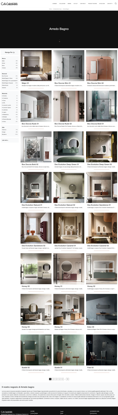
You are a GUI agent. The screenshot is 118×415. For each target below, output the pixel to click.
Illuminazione (93, 413)
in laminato (5, 109)
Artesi (3, 63)
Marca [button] (4, 58)
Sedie (61, 413)
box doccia (5, 76)
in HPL (3, 102)
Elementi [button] (4, 73)
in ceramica (5, 98)
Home (50, 9)
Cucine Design (34, 413)
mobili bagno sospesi (7, 83)
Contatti (109, 3)
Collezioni (62, 3)
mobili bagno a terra (7, 78)
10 (67, 379)
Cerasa (4, 67)
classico (4, 129)
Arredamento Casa (57, 9)
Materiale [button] (4, 93)
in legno (4, 112)
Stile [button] (3, 127)
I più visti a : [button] (5, 140)
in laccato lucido (6, 105)
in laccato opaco (6, 107)
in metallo (4, 116)
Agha (3, 60)
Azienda (55, 3)
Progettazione (92, 3)
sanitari (4, 87)
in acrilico (4, 95)
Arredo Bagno (66, 9)
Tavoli (61, 411)
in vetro (4, 121)
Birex (3, 65)
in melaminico (5, 114)
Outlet (76, 3)
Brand (69, 3)
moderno (4, 134)
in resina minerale (6, 119)
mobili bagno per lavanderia (9, 80)
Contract (83, 3)
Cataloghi (102, 3)
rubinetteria (5, 85)
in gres (4, 100)
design (3, 132)
